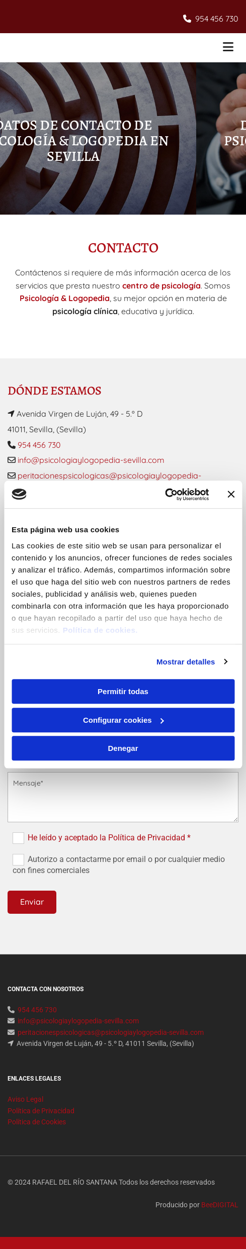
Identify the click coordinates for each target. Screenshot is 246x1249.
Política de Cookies (37, 1122)
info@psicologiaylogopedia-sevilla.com (90, 460)
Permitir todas (123, 691)
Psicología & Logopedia (65, 298)
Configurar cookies (123, 720)
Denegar (123, 748)
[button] (199, 48)
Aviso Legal (25, 1099)
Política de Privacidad (41, 1111)
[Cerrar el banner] (230, 494)
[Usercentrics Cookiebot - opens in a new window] (165, 494)
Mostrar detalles (185, 661)
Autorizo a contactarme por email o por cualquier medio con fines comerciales (118, 864)
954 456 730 (216, 19)
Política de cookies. (100, 630)
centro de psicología (161, 285)
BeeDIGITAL (219, 1205)
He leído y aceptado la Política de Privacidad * (109, 837)
